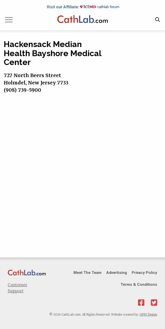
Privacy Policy (144, 272)
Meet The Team (87, 272)
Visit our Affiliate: (63, 7)
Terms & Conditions (139, 284)
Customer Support (17, 287)
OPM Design (148, 314)
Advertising (116, 272)
